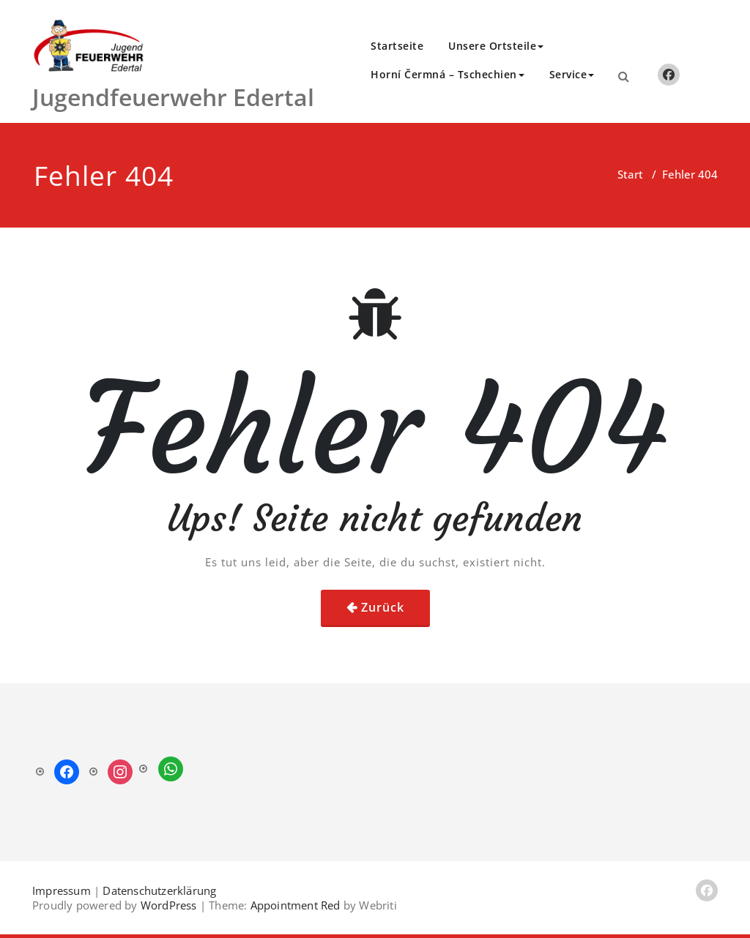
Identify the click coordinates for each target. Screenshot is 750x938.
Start (630, 174)
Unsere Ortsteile (495, 46)
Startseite (397, 46)
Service (572, 74)
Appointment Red (293, 905)
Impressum (61, 890)
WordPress (169, 905)
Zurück (382, 607)
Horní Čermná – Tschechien (447, 74)
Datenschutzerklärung (159, 890)
